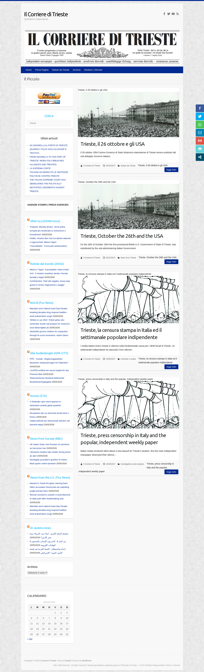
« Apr (30, 639)
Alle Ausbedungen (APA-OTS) (49, 353)
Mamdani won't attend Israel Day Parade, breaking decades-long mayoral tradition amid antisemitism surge (49, 312)
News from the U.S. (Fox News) (50, 477)
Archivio (77, 70)
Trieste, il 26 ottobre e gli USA (112, 144)
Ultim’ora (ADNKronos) (45, 221)
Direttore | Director (93, 70)
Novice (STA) (38, 395)
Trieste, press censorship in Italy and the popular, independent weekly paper (123, 438)
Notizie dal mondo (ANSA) (47, 263)
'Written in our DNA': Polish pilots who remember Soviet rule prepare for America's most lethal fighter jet (50, 324)
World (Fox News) (41, 302)
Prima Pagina (41, 70)
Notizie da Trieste (60, 70)
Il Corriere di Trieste (46, 14)
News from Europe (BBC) (46, 438)
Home (29, 70)
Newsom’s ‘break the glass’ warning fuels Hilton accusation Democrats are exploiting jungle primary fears (49, 487)
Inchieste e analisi (128, 359)
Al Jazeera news (40, 527)
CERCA (49, 116)
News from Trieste (128, 258)
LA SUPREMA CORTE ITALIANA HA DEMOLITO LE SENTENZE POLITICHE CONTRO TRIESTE (49, 172)
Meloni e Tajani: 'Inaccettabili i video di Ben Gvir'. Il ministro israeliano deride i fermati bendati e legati (49, 273)
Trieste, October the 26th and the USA (121, 236)
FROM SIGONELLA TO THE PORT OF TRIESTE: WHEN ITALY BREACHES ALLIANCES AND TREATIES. (48, 161)
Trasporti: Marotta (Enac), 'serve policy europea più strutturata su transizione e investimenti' (48, 231)
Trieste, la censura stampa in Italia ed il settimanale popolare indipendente (121, 333)
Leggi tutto (171, 169)
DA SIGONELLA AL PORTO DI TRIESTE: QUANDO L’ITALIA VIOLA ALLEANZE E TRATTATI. (49, 149)
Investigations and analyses (132, 464)
